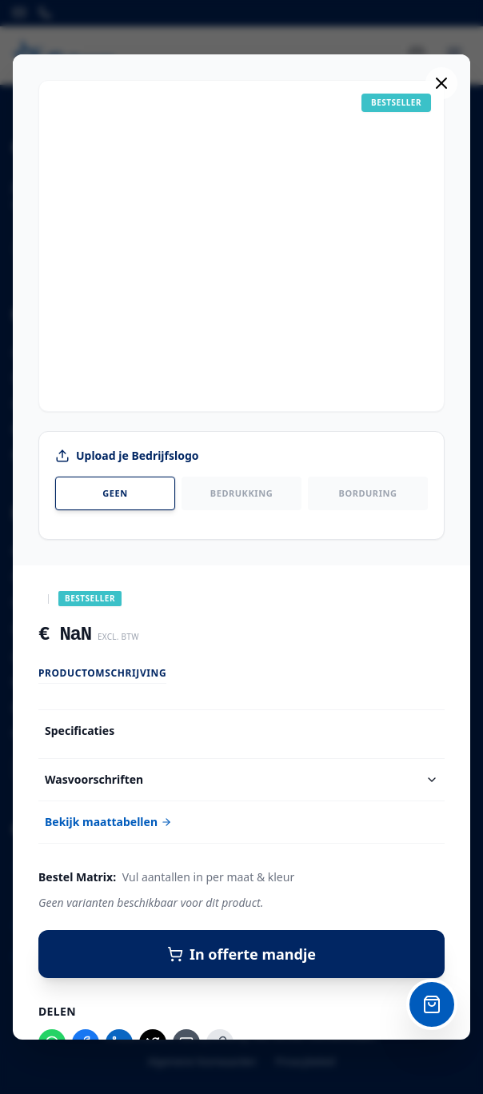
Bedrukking (241, 493)
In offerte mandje (241, 954)
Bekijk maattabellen (108, 821)
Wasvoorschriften (241, 779)
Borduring (368, 493)
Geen (114, 493)
